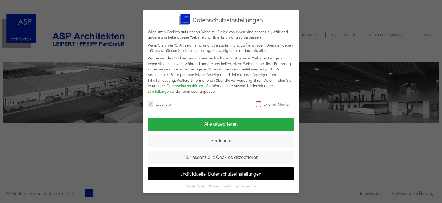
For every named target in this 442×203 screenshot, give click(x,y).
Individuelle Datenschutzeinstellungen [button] (221, 174)
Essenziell (160, 104)
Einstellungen (159, 91)
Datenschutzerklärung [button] (223, 186)
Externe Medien (273, 104)
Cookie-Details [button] (196, 186)
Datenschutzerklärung (185, 85)
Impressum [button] (248, 186)
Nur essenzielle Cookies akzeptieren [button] (221, 157)
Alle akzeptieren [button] (221, 124)
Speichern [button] (221, 140)
